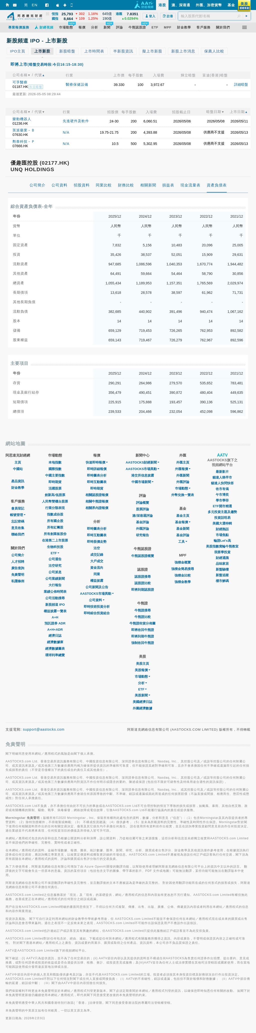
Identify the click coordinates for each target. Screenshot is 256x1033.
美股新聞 (142, 695)
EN (35, 5)
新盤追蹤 (222, 575)
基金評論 (142, 522)
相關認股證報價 (97, 495)
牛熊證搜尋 (142, 610)
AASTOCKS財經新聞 (143, 462)
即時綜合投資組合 (97, 613)
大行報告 (55, 585)
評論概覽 (142, 503)
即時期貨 (55, 482)
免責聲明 (17, 574)
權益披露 (96, 580)
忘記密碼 (17, 521)
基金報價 (182, 522)
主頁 (17, 462)
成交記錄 (96, 554)
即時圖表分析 (96, 475)
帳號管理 (18, 515)
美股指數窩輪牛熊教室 (222, 546)
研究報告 (142, 535)
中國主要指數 (55, 475)
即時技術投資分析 (97, 606)
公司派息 (55, 572)
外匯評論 (142, 528)
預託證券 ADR (55, 623)
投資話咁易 (222, 517)
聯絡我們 (17, 534)
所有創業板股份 (55, 534)
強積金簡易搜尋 (182, 569)
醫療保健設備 (77, 84)
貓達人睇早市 (222, 477)
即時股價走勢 (96, 541)
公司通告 (55, 559)
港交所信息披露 (142, 475)
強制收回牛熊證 (142, 643)
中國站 (18, 469)
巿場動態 (182, 488)
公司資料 (96, 600)
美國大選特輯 (222, 523)
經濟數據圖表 (55, 648)
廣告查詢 (17, 568)
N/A (66, 132)
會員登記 (17, 508)
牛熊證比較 (142, 617)
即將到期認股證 (142, 589)
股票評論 (142, 509)
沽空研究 (55, 565)
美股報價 (142, 670)
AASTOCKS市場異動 (97, 593)
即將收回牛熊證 (142, 630)
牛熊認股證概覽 (142, 556)
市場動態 (142, 676)
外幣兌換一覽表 (182, 495)
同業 (97, 574)
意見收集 (17, 528)
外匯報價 (182, 469)
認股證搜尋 (142, 576)
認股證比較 (142, 583)
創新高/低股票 (55, 495)
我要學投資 (222, 552)
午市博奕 (222, 495)
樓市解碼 (222, 581)
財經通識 (222, 558)
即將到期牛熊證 (142, 636)
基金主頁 (182, 515)
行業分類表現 (55, 508)
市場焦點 (222, 535)
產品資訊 (17, 481)
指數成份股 (55, 514)
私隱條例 (17, 581)
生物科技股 (55, 547)
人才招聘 (17, 561)
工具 (182, 541)
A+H (55, 617)
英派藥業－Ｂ (23, 130)
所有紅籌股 (55, 527)
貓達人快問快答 (222, 483)
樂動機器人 (21, 119)
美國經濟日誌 (142, 702)
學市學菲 (222, 500)
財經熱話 (222, 529)
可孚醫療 (20, 82)
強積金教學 (182, 582)
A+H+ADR (55, 629)
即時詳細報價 (96, 469)
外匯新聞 (182, 475)
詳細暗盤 (241, 84)
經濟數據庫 (55, 642)
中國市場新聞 (143, 482)
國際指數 (55, 469)
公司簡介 (17, 555)
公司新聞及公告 (97, 587)
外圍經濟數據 (142, 708)
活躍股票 (55, 488)
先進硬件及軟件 (76, 121)
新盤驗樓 (222, 569)
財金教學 (17, 488)
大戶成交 (96, 561)
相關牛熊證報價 (97, 501)
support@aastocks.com (44, 729)
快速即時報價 (97, 462)
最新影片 (222, 472)
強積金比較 (182, 575)
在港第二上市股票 (55, 540)
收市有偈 (222, 489)
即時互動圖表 (96, 482)
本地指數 (55, 462)
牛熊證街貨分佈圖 (143, 623)
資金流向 (96, 567)
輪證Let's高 (222, 540)
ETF (55, 553)
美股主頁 (142, 663)
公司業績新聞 (55, 578)
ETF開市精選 (222, 506)
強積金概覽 (182, 562)
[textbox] (214, 16)
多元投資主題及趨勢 (222, 512)
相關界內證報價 (97, 508)
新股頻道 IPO (55, 604)
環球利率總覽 (55, 655)
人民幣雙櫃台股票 (55, 501)
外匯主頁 (182, 462)
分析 (142, 683)
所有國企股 (55, 521)
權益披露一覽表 (55, 611)
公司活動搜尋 (55, 598)
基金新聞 (182, 528)
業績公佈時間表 (55, 591)
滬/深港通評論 (142, 515)
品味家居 (222, 563)
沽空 (97, 548)
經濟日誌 (55, 635)
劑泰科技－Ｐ (23, 141)
